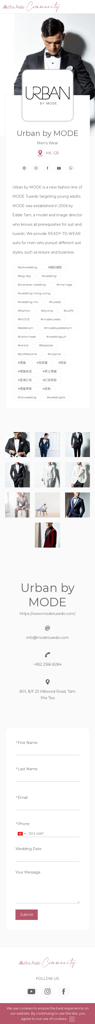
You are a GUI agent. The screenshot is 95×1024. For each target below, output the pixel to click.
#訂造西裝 (50, 380)
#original (54, 354)
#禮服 (22, 362)
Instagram (36, 168)
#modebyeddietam (58, 328)
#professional (27, 354)
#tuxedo (55, 302)
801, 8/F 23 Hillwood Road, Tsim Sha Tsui (47, 694)
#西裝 (62, 362)
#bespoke (46, 345)
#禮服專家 (25, 388)
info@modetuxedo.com (47, 637)
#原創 (47, 388)
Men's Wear (47, 143)
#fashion (24, 310)
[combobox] (21, 833)
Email (21, 797)
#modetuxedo (51, 319)
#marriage (64, 284)
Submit (26, 914)
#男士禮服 (50, 371)
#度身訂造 (25, 380)
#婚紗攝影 (55, 267)
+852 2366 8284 (47, 664)
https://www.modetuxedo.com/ (47, 613)
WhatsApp (70, 168)
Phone (22, 823)
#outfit (69, 310)
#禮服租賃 (25, 371)
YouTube (59, 168)
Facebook (47, 168)
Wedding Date (28, 848)
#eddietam (25, 328)
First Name (26, 742)
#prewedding (27, 267)
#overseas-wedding (32, 284)
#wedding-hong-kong (34, 293)
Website (24, 168)
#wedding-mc (28, 302)
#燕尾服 (42, 362)
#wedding (49, 276)
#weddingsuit (56, 336)
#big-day (24, 276)
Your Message (28, 872)
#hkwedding (27, 397)
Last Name (26, 769)
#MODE (24, 319)
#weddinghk (56, 397)
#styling (47, 310)
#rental (23, 345)
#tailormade (27, 336)
